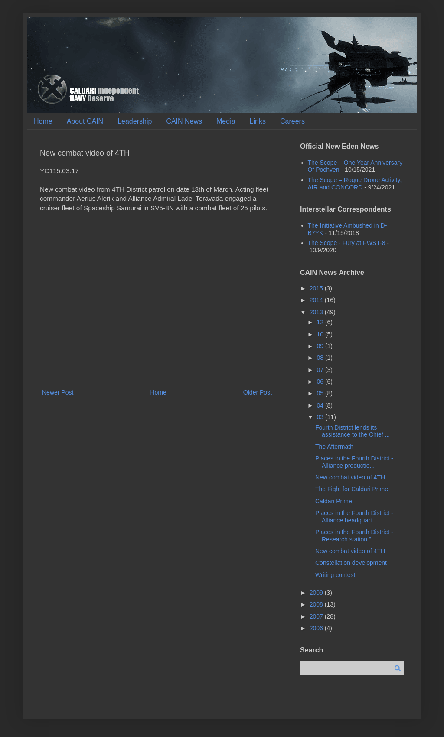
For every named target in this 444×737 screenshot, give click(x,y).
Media (225, 121)
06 (321, 381)
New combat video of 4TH (350, 477)
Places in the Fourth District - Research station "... (354, 535)
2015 (317, 288)
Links (258, 121)
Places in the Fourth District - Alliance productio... (354, 462)
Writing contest (335, 574)
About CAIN (85, 121)
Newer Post (57, 392)
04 (321, 405)
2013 (317, 312)
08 (321, 357)
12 (321, 322)
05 (321, 393)
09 (321, 345)
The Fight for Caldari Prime (351, 489)
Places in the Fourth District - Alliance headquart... (354, 516)
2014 (317, 300)
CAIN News (184, 121)
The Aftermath (334, 446)
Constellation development (351, 562)
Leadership (135, 121)
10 (321, 334)
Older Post (257, 392)
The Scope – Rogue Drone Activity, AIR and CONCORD (355, 183)
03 (321, 417)
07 (321, 369)
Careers (292, 121)
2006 (317, 628)
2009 (317, 592)
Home (43, 121)
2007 (317, 616)
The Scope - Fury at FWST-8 (346, 242)
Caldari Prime (333, 501)
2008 (317, 604)
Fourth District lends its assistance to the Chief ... (352, 431)
